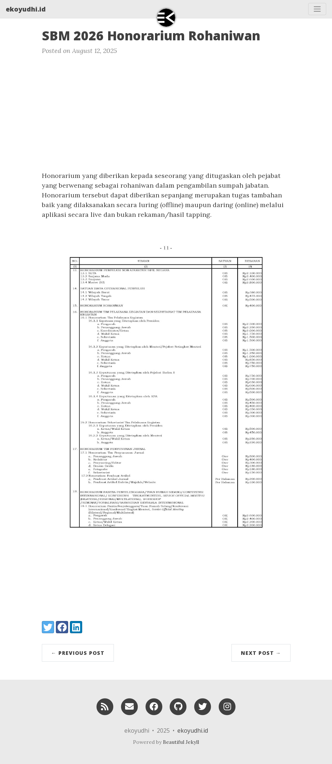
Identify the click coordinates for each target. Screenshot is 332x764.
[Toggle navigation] (317, 9)
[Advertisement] (166, 116)
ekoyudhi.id (26, 9)
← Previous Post (78, 652)
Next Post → (261, 652)
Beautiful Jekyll (181, 742)
